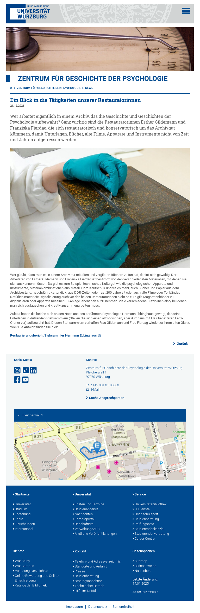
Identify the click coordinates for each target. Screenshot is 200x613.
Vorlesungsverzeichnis (30, 571)
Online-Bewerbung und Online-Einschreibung (36, 578)
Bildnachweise (144, 566)
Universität (22, 504)
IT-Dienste (141, 509)
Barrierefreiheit (123, 607)
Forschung (21, 514)
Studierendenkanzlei (148, 529)
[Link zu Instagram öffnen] (17, 370)
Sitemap (140, 561)
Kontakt (79, 551)
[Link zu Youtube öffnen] (25, 379)
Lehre (18, 519)
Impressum (74, 607)
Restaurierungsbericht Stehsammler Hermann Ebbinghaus (53, 335)
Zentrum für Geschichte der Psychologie (93, 78)
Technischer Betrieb (88, 586)
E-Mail (94, 389)
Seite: (137, 592)
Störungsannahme (87, 581)
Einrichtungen (24, 524)
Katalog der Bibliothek (30, 585)
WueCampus (23, 566)
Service (139, 494)
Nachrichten (83, 514)
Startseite (21, 494)
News (89, 88)
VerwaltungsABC (86, 529)
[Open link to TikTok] (25, 370)
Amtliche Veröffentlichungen (95, 534)
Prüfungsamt (143, 524)
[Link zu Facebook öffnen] (17, 379)
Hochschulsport (145, 514)
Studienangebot (85, 509)
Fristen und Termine (88, 504)
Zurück (182, 344)
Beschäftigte (83, 524)
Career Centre (144, 539)
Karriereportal (84, 519)
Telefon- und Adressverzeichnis (97, 561)
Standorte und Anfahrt (90, 566)
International (23, 529)
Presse (79, 571)
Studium (20, 509)
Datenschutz (97, 607)
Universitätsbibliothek (149, 504)
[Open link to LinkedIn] (34, 370)
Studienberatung (146, 519)
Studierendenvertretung (151, 534)
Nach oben (142, 571)
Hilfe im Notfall (85, 591)
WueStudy (21, 561)
